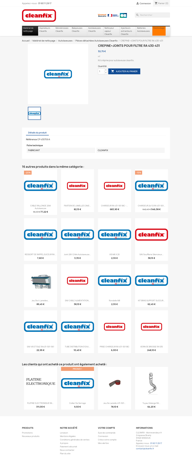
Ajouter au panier (124, 71)
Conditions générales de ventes (74, 439)
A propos (64, 443)
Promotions (27, 432)
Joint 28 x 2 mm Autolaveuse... (77, 254)
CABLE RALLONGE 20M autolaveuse (40, 207)
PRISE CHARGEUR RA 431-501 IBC (114, 346)
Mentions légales (68, 436)
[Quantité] (101, 71)
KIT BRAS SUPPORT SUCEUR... (151, 300)
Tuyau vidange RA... (151, 403)
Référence (31, 139)
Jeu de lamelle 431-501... (114, 403)
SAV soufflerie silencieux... (151, 254)
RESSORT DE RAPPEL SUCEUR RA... (40, 254)
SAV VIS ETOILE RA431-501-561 (40, 346)
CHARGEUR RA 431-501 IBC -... (114, 205)
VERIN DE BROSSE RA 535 (151, 346)
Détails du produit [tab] (37, 132)
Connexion (103, 436)
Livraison (64, 432)
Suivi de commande (106, 432)
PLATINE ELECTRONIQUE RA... (40, 403)
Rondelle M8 (114, 300)
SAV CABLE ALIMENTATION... (77, 300)
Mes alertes (103, 443)
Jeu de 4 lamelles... (40, 300)
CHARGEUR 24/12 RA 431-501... (151, 205)
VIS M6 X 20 (114, 254)
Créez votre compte (107, 439)
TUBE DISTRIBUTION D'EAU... (77, 346)
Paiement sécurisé (68, 446)
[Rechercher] (152, 15)
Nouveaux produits (30, 436)
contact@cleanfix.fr (145, 448)
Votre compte (106, 427)
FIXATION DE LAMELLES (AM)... (77, 205)
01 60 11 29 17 (44, 3)
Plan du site (65, 453)
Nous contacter (67, 450)
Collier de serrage (77, 403)
